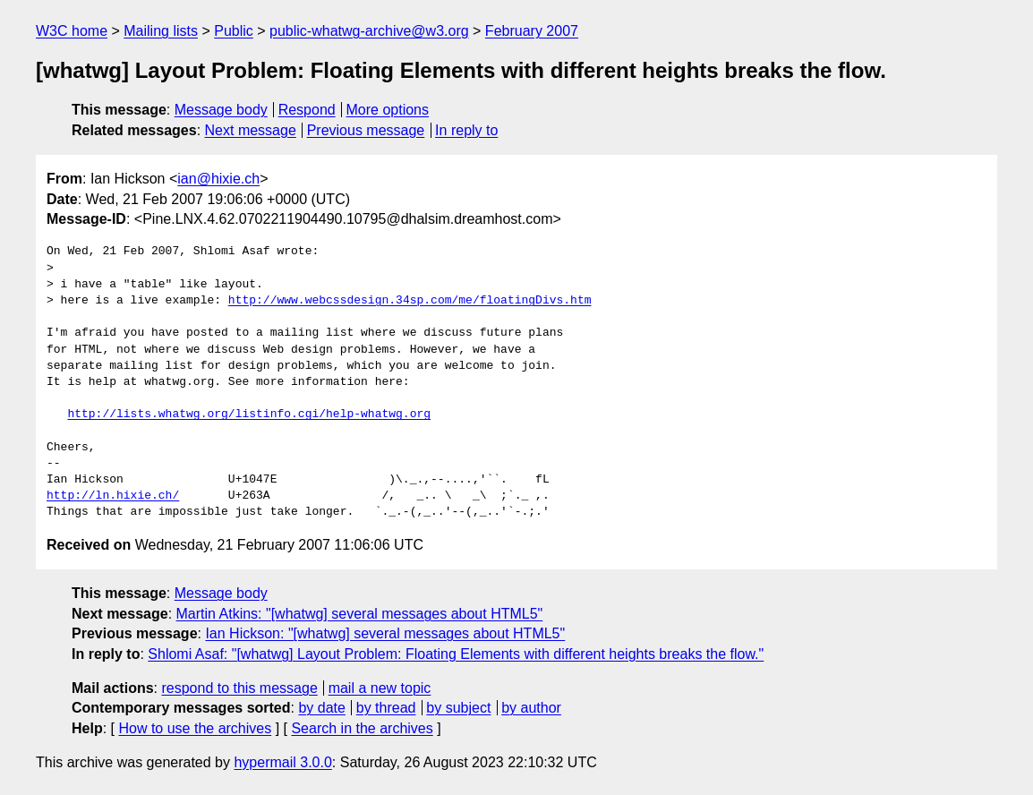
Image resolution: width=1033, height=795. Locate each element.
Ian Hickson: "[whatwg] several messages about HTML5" (385, 633)
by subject (458, 707)
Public (233, 30)
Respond (307, 109)
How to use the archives (194, 728)
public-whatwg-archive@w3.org (369, 30)
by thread (386, 707)
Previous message (366, 130)
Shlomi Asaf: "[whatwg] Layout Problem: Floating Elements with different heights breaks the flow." (456, 654)
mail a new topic (380, 688)
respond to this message (239, 688)
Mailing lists (161, 30)
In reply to (466, 130)
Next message (250, 130)
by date (321, 707)
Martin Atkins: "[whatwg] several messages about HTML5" (359, 613)
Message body (221, 109)
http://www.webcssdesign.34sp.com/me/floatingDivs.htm (410, 301)
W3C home (71, 30)
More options (388, 109)
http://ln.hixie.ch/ (113, 496)
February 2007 (531, 30)
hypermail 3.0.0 (282, 762)
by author (531, 707)
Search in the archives (361, 728)
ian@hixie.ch (218, 178)
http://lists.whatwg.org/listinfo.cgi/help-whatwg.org (249, 414)
